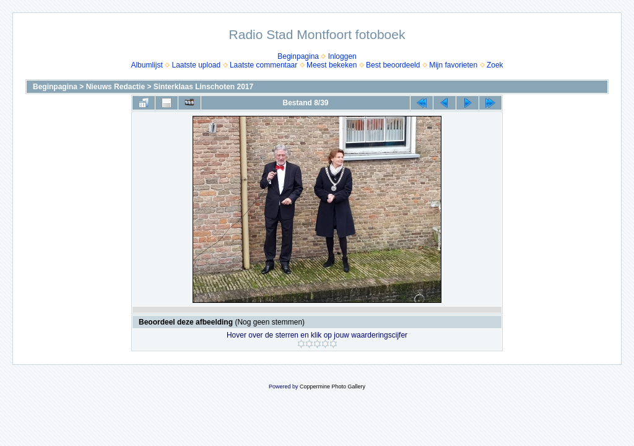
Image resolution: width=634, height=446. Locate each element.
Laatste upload (196, 65)
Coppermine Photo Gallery (332, 386)
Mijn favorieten (453, 65)
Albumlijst (146, 65)
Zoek (495, 65)
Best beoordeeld (393, 65)
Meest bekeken (331, 65)
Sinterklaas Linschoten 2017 (203, 86)
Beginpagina (298, 56)
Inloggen (342, 56)
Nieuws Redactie (115, 86)
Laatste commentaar (263, 65)
